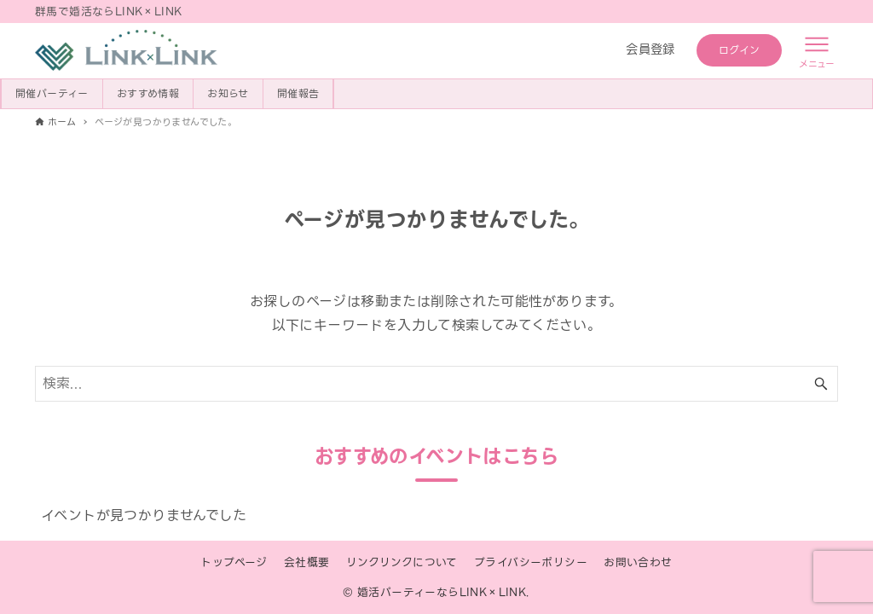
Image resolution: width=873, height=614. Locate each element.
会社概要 (307, 562)
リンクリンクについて (402, 562)
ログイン (739, 50)
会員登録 (650, 49)
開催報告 (298, 93)
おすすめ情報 (148, 93)
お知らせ (228, 93)
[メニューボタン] (816, 50)
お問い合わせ (638, 562)
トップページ (233, 562)
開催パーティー (52, 93)
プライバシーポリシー (530, 562)
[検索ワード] (436, 384)
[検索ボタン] (821, 384)
